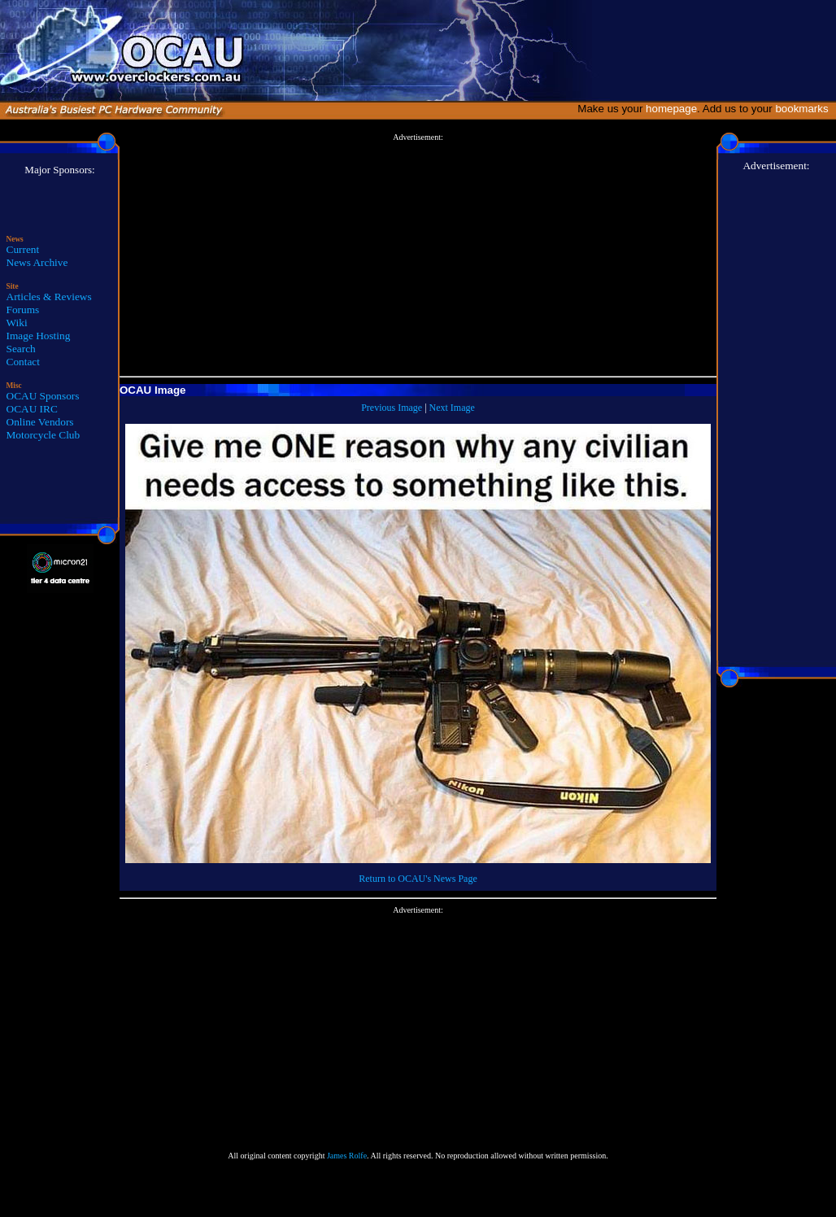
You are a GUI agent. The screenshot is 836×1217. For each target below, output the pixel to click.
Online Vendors (40, 422)
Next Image (452, 407)
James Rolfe (347, 1155)
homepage (671, 109)
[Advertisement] (418, 255)
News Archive (37, 262)
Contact (23, 362)
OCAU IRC (32, 409)
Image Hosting (39, 335)
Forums (23, 309)
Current (23, 249)
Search (21, 348)
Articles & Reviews (49, 296)
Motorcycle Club (44, 435)
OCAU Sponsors (43, 396)
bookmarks (804, 109)
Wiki (17, 322)
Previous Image (391, 407)
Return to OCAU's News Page (418, 878)
